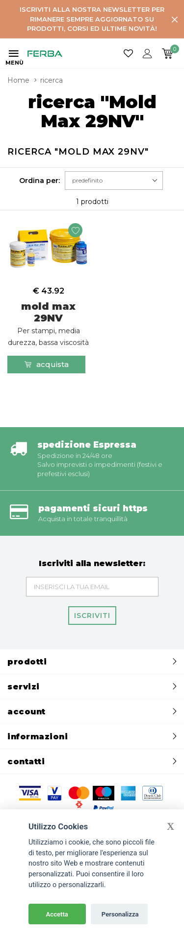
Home (18, 80)
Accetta (57, 914)
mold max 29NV (48, 323)
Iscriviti (92, 615)
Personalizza (120, 914)
